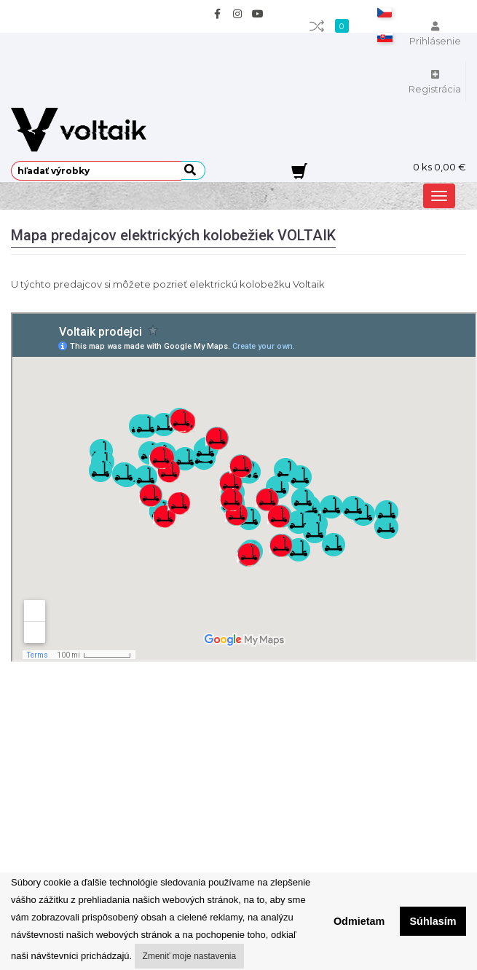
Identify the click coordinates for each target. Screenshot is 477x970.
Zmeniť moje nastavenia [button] (190, 956)
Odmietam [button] (359, 921)
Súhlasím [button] (433, 921)
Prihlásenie (435, 34)
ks (439, 167)
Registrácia (435, 82)
